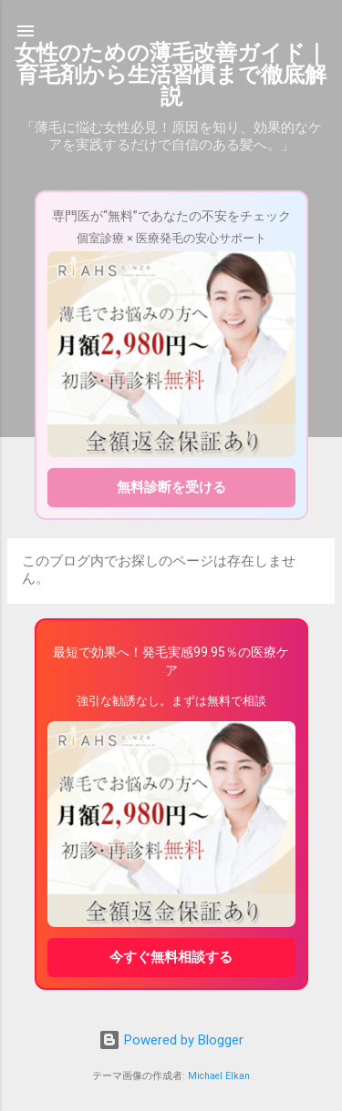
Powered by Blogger (171, 1040)
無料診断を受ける (171, 487)
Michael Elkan (219, 1076)
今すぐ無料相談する (171, 957)
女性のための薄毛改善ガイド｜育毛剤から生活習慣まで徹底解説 (171, 74)
